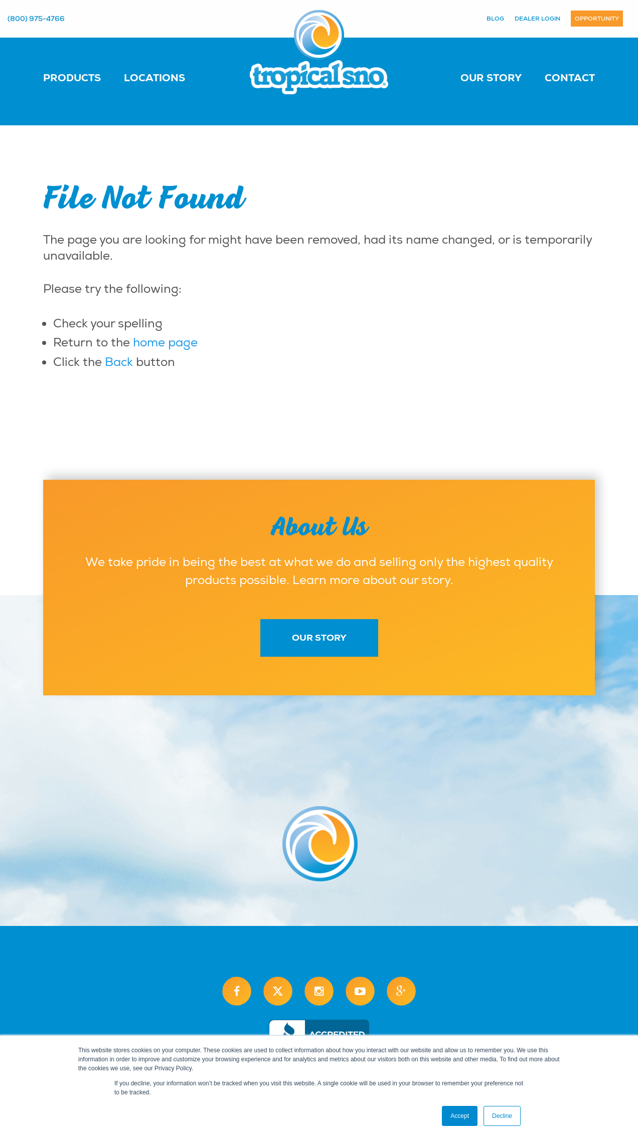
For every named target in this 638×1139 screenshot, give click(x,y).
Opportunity (597, 19)
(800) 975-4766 (36, 18)
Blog (495, 19)
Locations (154, 77)
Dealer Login (537, 19)
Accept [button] (459, 1115)
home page (165, 342)
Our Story (491, 77)
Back (119, 361)
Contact (570, 77)
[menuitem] (82, 77)
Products (72, 77)
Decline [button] (502, 1115)
